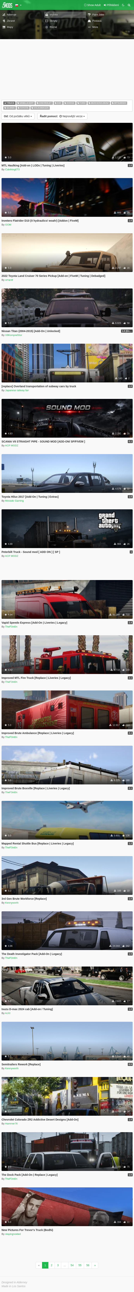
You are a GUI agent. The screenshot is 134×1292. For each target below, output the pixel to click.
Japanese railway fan (17, 390)
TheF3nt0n (11, 626)
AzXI (7, 1013)
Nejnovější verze (62, 116)
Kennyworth (12, 902)
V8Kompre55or (13, 335)
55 (80, 1265)
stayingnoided (13, 1234)
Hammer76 (11, 1123)
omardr (9, 279)
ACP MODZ (11, 445)
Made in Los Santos (14, 1286)
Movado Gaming (14, 500)
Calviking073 (12, 169)
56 (87, 1265)
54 (72, 1265)
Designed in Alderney (14, 1282)
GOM (8, 224)
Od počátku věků (18, 116)
